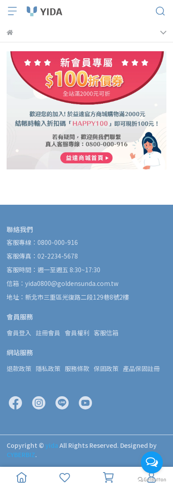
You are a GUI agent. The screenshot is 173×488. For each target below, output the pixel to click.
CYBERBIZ (21, 454)
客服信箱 (106, 332)
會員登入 (19, 332)
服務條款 (77, 368)
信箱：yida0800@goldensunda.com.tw (62, 283)
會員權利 (77, 332)
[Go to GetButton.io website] (152, 479)
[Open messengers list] (152, 462)
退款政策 (19, 368)
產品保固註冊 (141, 368)
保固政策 (106, 368)
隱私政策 (48, 368)
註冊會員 (48, 332)
